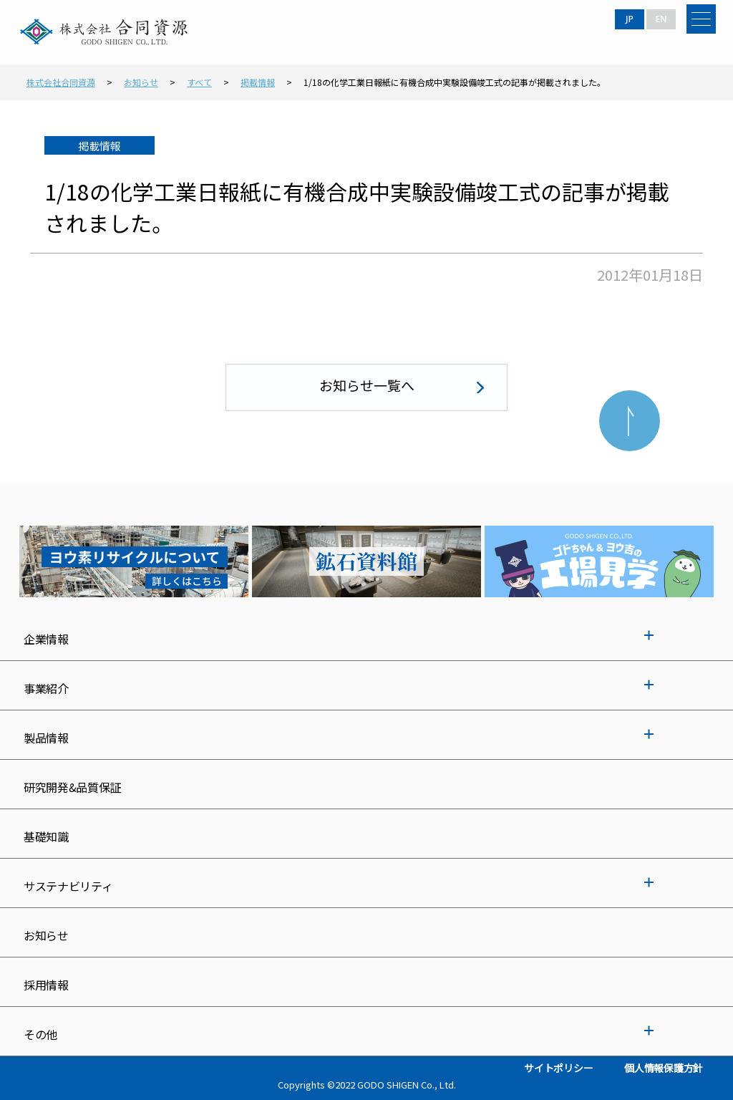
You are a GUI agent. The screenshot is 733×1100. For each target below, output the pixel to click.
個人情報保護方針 (663, 1068)
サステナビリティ (68, 885)
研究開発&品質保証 (72, 787)
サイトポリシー (558, 1068)
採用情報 (46, 984)
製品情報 (46, 737)
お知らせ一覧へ (366, 385)
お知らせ (46, 935)
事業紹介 (46, 688)
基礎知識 (46, 836)
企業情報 (46, 638)
